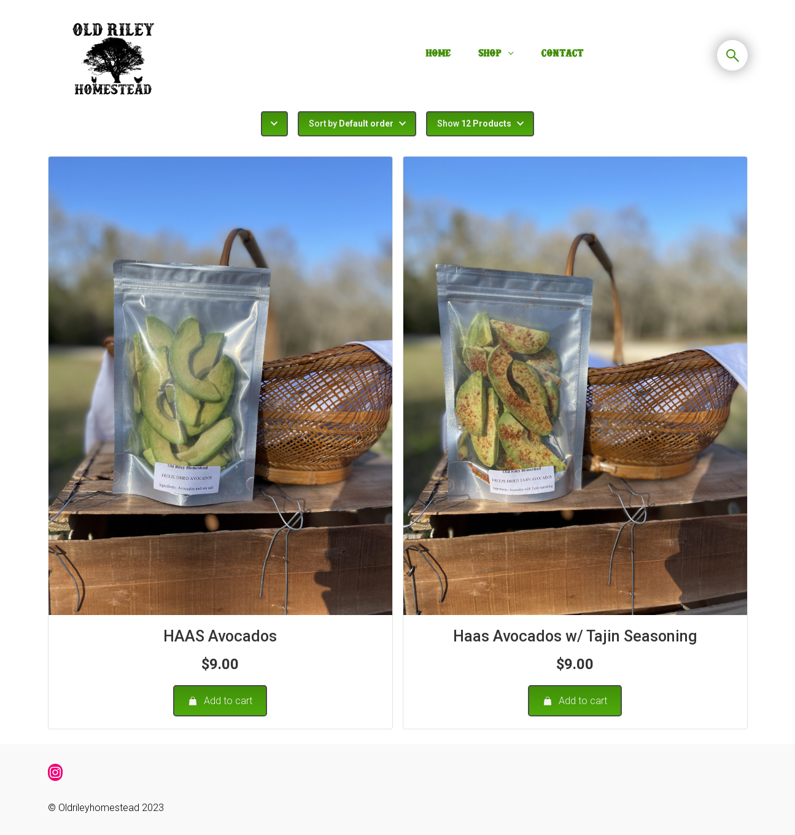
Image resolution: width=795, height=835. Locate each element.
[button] (274, 123)
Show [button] (474, 123)
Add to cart (220, 701)
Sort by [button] (351, 123)
